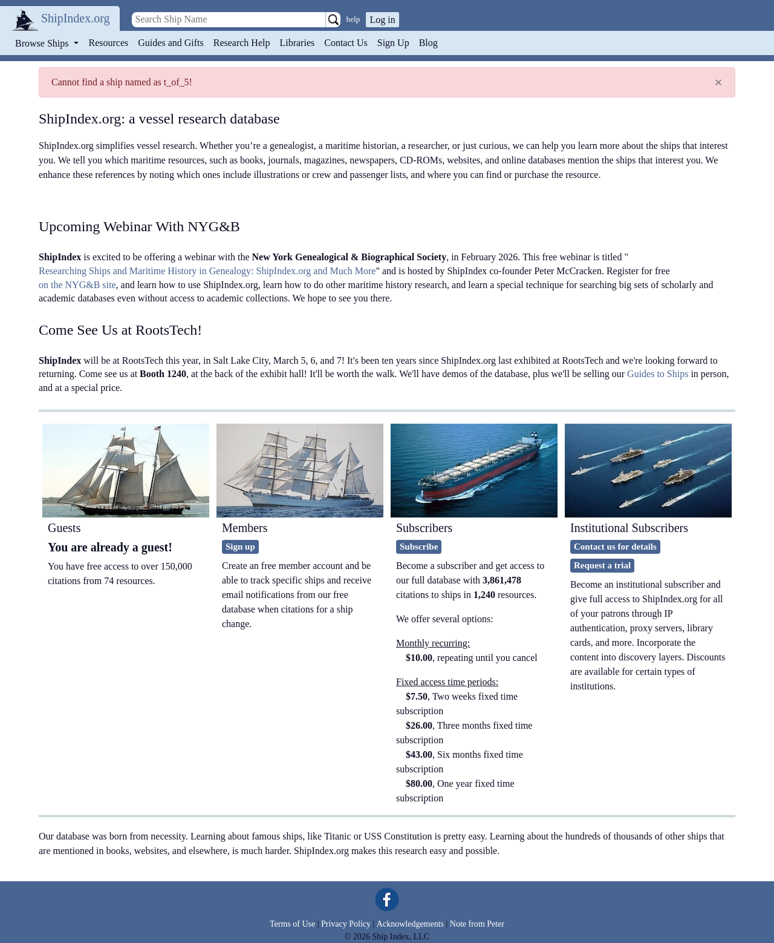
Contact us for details (615, 546)
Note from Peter (477, 923)
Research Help (241, 43)
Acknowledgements (410, 923)
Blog (428, 43)
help (353, 19)
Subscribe (419, 546)
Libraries (296, 43)
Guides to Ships (657, 374)
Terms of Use (292, 923)
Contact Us (346, 43)
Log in (382, 20)
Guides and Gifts (170, 43)
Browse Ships (43, 43)
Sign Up (393, 43)
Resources (109, 43)
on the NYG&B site (77, 285)
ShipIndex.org (75, 18)
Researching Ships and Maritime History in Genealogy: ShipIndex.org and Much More (207, 271)
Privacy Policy (346, 923)
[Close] (718, 82)
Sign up (240, 546)
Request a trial (602, 565)
